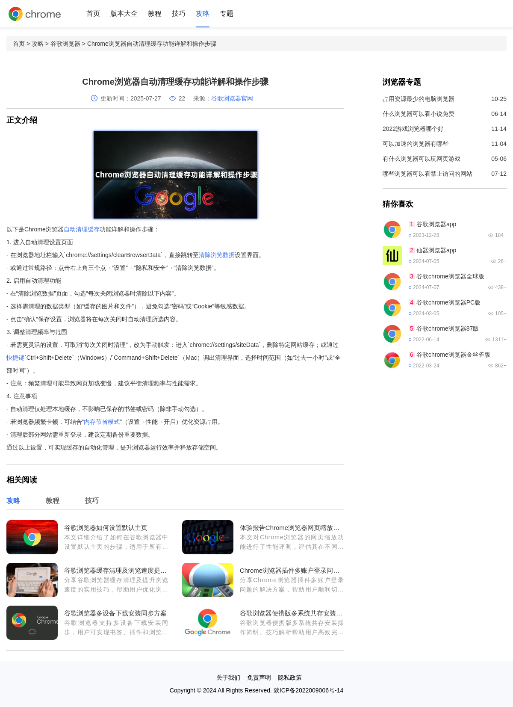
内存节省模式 (102, 421)
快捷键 (15, 357)
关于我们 (228, 677)
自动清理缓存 (82, 229)
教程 (155, 13)
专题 (226, 13)
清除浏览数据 (217, 254)
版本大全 (124, 13)
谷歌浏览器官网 (232, 98)
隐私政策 (290, 677)
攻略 (202, 13)
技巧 (179, 13)
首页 (93, 13)
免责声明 (259, 677)
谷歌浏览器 (65, 43)
